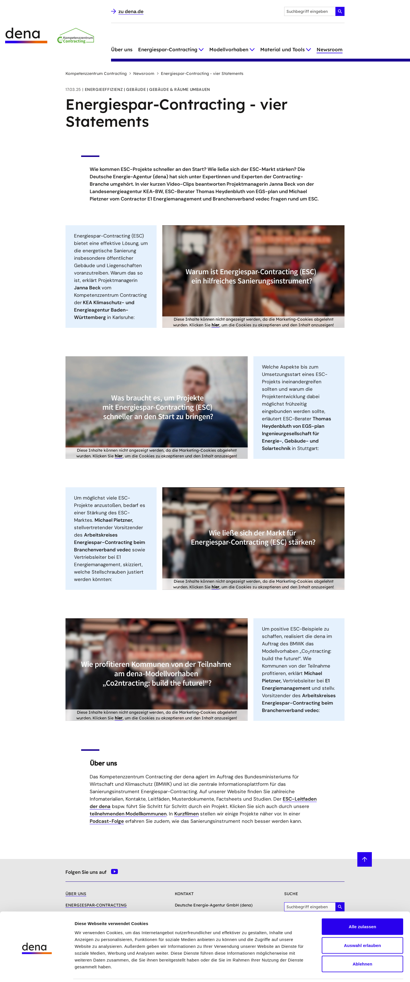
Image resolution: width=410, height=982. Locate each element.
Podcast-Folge (107, 821)
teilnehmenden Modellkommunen (128, 814)
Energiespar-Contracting (167, 49)
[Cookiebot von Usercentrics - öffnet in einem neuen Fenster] (37, 971)
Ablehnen (362, 944)
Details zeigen (302, 970)
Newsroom (330, 49)
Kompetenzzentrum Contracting (96, 73)
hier (215, 325)
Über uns (121, 49)
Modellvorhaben (228, 49)
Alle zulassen (362, 907)
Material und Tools (282, 49)
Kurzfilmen (186, 814)
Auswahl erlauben (362, 926)
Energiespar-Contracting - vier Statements (200, 73)
